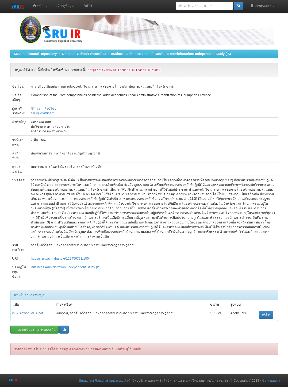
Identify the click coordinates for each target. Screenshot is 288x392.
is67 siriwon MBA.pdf (27, 313)
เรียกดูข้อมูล (66, 6)
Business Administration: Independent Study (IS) (192, 54)
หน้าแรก (41, 6)
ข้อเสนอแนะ (271, 380)
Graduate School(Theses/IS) (84, 54)
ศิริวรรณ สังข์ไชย (43, 108)
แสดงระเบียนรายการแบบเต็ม (34, 329)
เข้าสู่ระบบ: (262, 6)
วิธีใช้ (88, 6)
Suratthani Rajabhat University (101, 380)
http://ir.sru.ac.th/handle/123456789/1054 (61, 258)
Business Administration (130, 54)
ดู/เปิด (266, 315)
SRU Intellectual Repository (35, 54)
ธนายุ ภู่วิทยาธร (42, 113)
